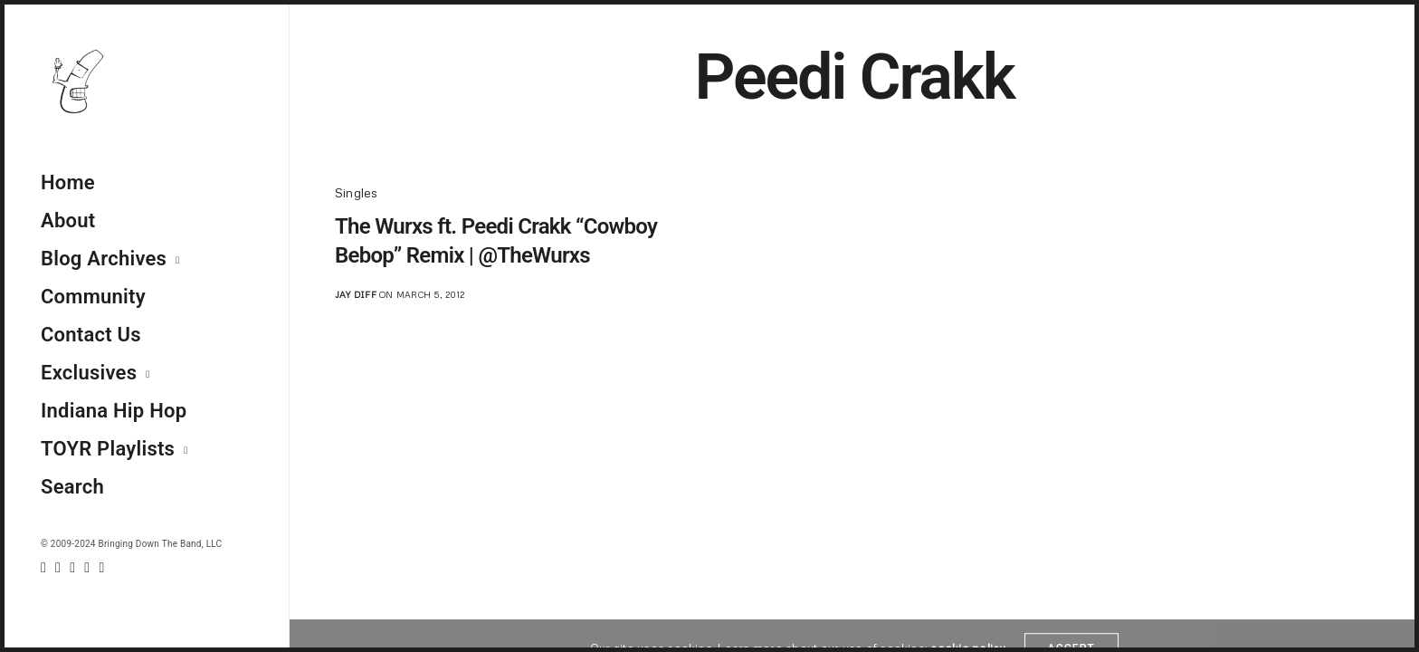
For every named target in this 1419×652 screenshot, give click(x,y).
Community (93, 296)
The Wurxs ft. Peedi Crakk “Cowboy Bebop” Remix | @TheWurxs (496, 240)
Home (68, 182)
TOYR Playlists (108, 448)
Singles (356, 192)
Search (72, 486)
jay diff (355, 294)
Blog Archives (104, 258)
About (68, 220)
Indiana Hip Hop (113, 410)
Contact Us (91, 334)
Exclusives (89, 372)
